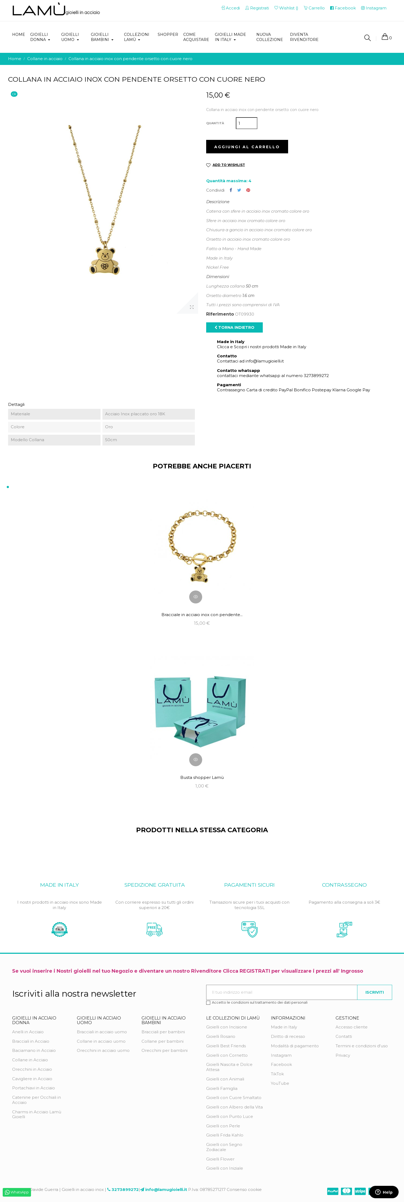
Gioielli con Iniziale (224, 1168)
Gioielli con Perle (223, 1125)
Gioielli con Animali (225, 1079)
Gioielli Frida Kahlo (224, 1135)
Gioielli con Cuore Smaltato (233, 1097)
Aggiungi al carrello (247, 146)
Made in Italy (284, 1027)
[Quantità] (246, 123)
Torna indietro (234, 327)
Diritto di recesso (288, 1036)
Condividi (231, 190)
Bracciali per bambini (163, 1031)
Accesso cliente (352, 1027)
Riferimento (220, 314)
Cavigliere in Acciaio (32, 1078)
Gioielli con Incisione (226, 1027)
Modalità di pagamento (295, 1045)
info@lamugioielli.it (166, 1189)
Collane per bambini (162, 1041)
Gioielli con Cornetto (227, 1055)
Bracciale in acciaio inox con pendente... (202, 614)
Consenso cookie (244, 1189)
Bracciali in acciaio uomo (102, 1031)
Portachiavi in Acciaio (33, 1087)
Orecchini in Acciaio (32, 1069)
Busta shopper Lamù (202, 777)
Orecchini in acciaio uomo (103, 1050)
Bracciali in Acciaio (30, 1041)
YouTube (280, 1083)
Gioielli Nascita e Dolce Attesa (229, 1067)
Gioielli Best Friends (226, 1045)
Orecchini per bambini (164, 1050)
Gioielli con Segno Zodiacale (224, 1147)
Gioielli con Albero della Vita (234, 1107)
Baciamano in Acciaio (34, 1050)
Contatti (344, 1036)
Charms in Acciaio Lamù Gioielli (36, 1114)
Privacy (343, 1055)
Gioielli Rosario (220, 1036)
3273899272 (125, 1189)
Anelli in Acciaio (28, 1031)
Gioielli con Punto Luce (229, 1116)
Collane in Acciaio (30, 1059)
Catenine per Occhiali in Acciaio (36, 1100)
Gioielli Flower (220, 1159)
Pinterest (248, 190)
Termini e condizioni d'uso (362, 1045)
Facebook (281, 1064)
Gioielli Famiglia (221, 1088)
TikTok (277, 1073)
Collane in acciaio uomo (101, 1041)
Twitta (239, 190)
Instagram (281, 1055)
